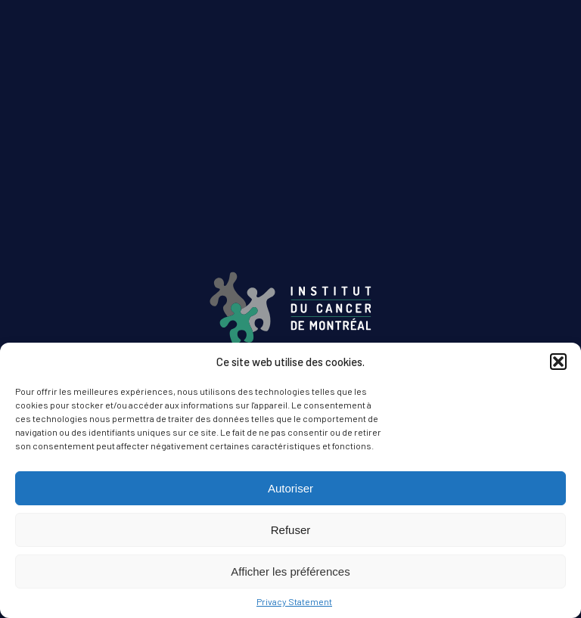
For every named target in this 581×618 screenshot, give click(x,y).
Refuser (291, 529)
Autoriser (290, 488)
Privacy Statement (294, 601)
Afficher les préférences (290, 571)
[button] (558, 361)
